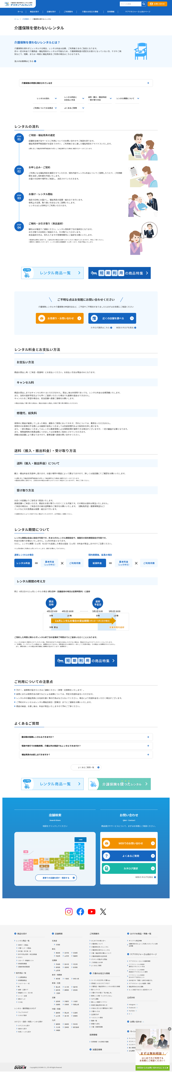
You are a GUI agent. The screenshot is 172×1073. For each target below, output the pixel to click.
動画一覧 (94, 1020)
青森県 (58, 952)
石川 (67, 855)
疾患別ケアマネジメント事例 (138, 970)
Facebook (132, 1007)
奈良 (57, 864)
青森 (79, 843)
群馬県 (58, 967)
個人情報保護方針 (134, 1047)
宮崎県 (66, 1026)
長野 (72, 857)
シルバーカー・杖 (24, 983)
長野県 (66, 967)
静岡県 (66, 989)
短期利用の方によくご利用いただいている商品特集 (143, 944)
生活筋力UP (95, 1014)
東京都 (58, 978)
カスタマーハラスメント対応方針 (139, 1044)
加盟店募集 (97, 1048)
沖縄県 (58, 1030)
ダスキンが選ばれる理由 (99, 958)
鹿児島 (28, 868)
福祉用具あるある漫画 (136, 986)
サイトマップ (133, 1038)
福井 (62, 855)
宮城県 (75, 952)
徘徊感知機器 (22, 963)
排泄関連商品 (22, 980)
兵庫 (52, 860)
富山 (67, 852)
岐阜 (67, 860)
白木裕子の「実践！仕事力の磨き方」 (141, 980)
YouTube (132, 1010)
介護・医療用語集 (97, 1026)
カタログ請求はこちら (100, 327)
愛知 (67, 864)
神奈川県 (76, 978)
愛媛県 (75, 1015)
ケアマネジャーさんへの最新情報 (139, 960)
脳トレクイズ (95, 989)
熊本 (26, 866)
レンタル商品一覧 (22, 940)
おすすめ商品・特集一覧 (140, 932)
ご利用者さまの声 (97, 962)
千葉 (82, 866)
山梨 (72, 861)
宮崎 (31, 866)
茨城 (82, 860)
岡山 (47, 861)
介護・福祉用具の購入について (101, 952)
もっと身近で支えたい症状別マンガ (140, 989)
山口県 (58, 1015)
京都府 (66, 1001)
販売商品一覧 (21, 972)
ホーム (16, 19)
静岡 (72, 864)
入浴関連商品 (22, 976)
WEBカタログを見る (125, 327)
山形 (77, 849)
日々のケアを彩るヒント (137, 975)
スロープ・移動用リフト (26, 960)
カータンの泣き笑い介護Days (100, 979)
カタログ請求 (131, 867)
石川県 (66, 986)
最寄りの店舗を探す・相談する (56, 877)
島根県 (58, 1012)
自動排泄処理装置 (24, 966)
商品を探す (22, 932)
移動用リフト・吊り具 (25, 992)
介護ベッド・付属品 (24, 947)
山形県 (66, 955)
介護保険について (97, 943)
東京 (77, 861)
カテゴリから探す (24, 1025)
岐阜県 (58, 989)
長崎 (26, 863)
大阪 (57, 861)
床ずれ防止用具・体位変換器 (27, 953)
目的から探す (22, 1028)
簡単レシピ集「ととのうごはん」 (102, 995)
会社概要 (132, 1050)
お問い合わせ (159, 4)
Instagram (132, 1004)
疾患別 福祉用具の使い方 (99, 1004)
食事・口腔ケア (23, 989)
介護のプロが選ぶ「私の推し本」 (102, 992)
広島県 (75, 1012)
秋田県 (58, 955)
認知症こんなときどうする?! (100, 983)
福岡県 (58, 1023)
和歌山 (59, 867)
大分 (31, 863)
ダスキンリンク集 (134, 1041)
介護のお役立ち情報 (101, 972)
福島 (82, 852)
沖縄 (26, 851)
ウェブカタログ (23, 1011)
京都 (59, 858)
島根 (42, 858)
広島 (42, 861)
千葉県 (66, 978)
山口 (36, 861)
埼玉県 (75, 963)
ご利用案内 (25, 19)
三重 (62, 864)
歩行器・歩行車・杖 (24, 950)
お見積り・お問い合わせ (61, 318)
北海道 (80, 839)
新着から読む (95, 1023)
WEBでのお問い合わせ (131, 842)
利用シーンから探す (24, 1031)
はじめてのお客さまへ (98, 940)
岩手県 (66, 952)
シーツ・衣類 (22, 995)
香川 (47, 865)
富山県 (58, 986)
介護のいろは (95, 1011)
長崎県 (66, 1023)
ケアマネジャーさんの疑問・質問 (139, 983)
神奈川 (77, 864)
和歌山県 (76, 1004)
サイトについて (137, 1030)
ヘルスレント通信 (97, 1017)
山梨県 (58, 970)
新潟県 (75, 967)
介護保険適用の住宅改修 (99, 955)
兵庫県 (58, 1004)
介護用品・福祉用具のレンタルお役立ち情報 (105, 986)
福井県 (75, 986)
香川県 (66, 1015)
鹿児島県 (76, 1026)
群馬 (77, 855)
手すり (20, 957)
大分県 (58, 1026)
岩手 (82, 846)
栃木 (82, 855)
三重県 (58, 992)
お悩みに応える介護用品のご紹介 (102, 1007)
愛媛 (42, 865)
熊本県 (75, 1023)
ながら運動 (94, 998)
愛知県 (75, 989)
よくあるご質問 (130, 855)
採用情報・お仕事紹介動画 (99, 1041)
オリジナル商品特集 (135, 940)
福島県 (75, 955)
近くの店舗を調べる (113, 318)
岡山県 (66, 1012)
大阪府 (75, 1001)
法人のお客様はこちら (23, 61)
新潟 (74, 852)
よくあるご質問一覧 (86, 766)
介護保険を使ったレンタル (99, 946)
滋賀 (62, 861)
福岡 (31, 860)
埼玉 (77, 858)
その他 (20, 1001)
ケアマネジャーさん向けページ (143, 953)
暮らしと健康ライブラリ (99, 1001)
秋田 (77, 846)
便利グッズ (21, 998)
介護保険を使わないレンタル (100, 949)
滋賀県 (58, 1001)
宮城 (82, 849)
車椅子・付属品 (23, 944)
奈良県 (66, 1004)
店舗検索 (59, 932)
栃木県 (66, 963)
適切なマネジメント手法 (137, 965)
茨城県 (58, 963)
